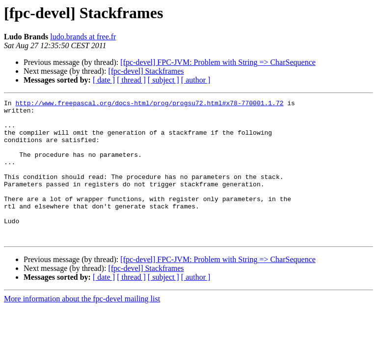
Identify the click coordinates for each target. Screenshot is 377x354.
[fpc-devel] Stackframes (146, 71)
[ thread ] (131, 80)
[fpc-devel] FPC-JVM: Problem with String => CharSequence (218, 62)
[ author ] (196, 80)
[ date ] (104, 80)
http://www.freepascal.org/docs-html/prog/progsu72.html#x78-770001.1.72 (149, 104)
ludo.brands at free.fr (83, 36)
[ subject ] (163, 80)
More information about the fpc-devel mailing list (82, 327)
